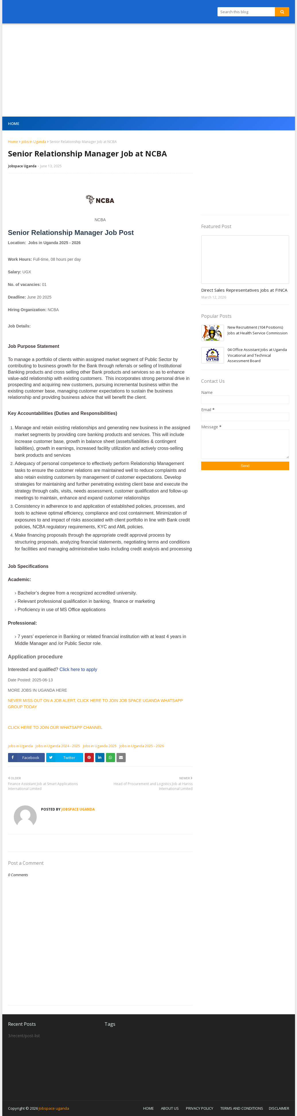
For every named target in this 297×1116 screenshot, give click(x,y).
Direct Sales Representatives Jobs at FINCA (244, 290)
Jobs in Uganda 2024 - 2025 (58, 746)
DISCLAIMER (279, 1108)
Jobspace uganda (54, 1108)
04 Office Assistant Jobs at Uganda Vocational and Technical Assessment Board (257, 355)
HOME (148, 1108)
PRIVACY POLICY (199, 1108)
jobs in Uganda (34, 141)
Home (13, 141)
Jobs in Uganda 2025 (100, 746)
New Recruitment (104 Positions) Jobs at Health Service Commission (258, 330)
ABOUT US (170, 1108)
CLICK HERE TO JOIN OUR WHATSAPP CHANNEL (55, 727)
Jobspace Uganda (22, 166)
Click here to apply (78, 669)
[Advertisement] (148, 71)
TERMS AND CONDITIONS (241, 1108)
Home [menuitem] (14, 123)
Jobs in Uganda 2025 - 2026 (141, 746)
